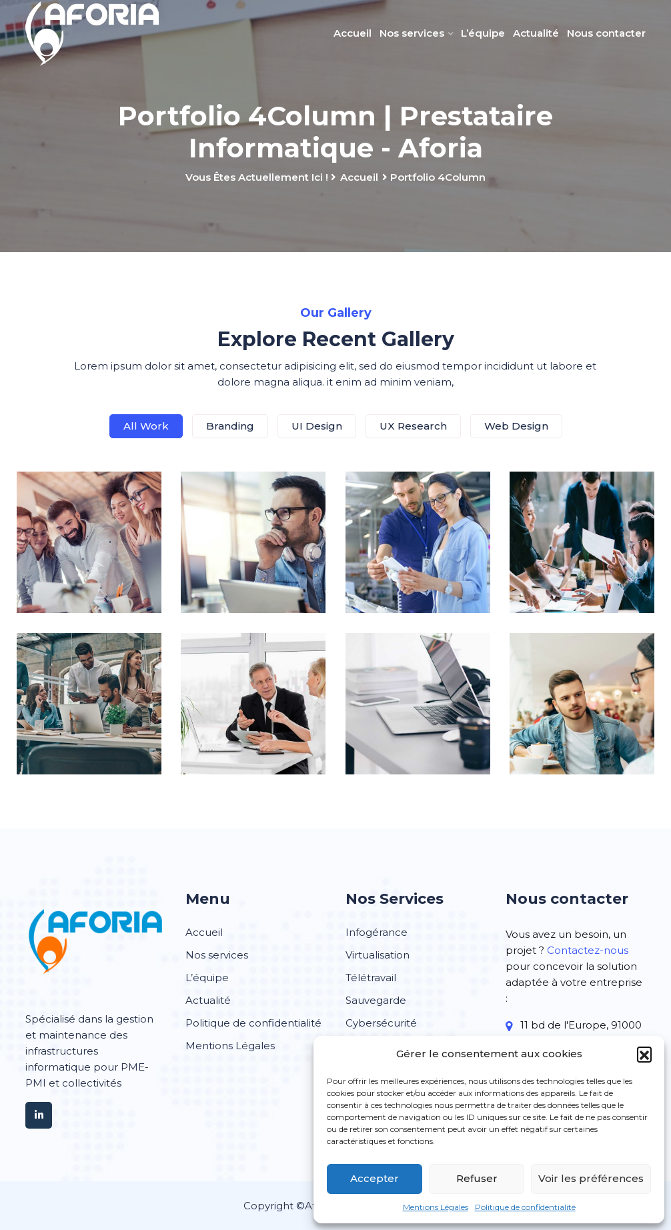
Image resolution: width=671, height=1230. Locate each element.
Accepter (374, 1178)
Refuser (477, 1178)
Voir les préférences (591, 1178)
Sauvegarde (376, 1000)
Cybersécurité (381, 1023)
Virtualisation (378, 955)
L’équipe (483, 33)
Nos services (412, 33)
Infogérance (377, 932)
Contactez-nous (587, 950)
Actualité (536, 33)
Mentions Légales (435, 1207)
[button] (644, 1054)
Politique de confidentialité (525, 1207)
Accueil (352, 33)
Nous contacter (606, 33)
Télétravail (371, 977)
